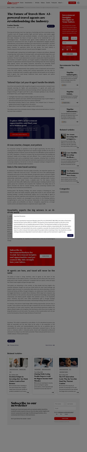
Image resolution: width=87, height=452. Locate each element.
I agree (70, 235)
